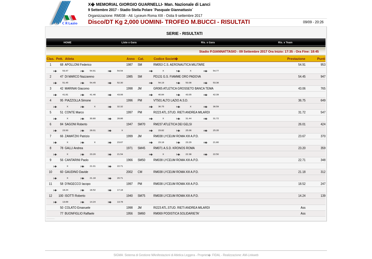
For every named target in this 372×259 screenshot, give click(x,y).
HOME (67, 42)
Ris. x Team (285, 42)
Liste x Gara (130, 42)
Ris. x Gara (208, 42)
